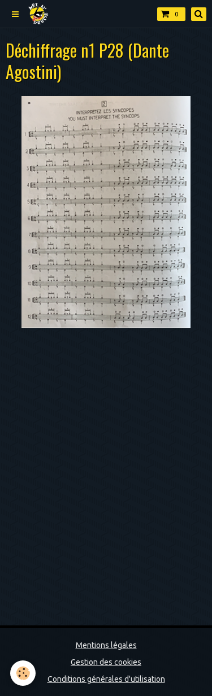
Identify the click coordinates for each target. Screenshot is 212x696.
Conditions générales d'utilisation (106, 679)
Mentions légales (106, 645)
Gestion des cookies (106, 662)
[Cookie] (23, 673)
